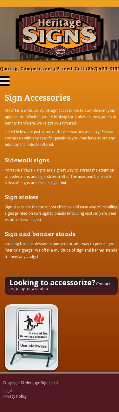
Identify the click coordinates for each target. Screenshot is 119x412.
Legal (7, 390)
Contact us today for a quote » (60, 284)
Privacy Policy (15, 396)
